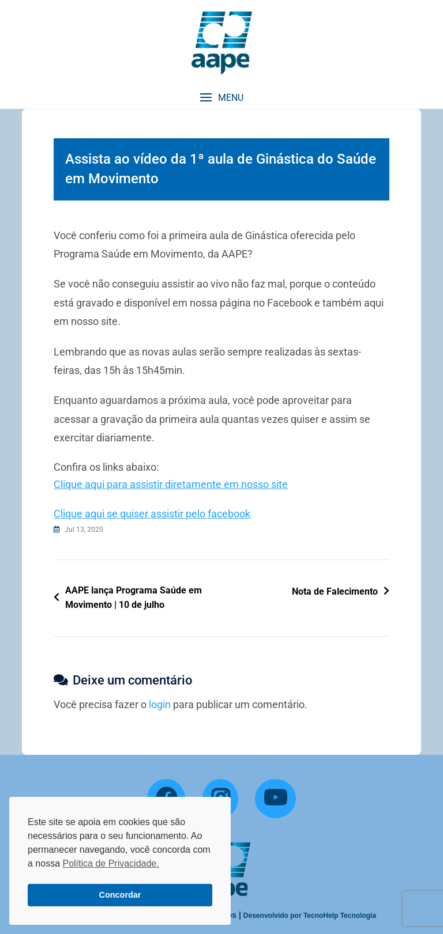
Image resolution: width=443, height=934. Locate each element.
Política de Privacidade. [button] (110, 863)
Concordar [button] (120, 894)
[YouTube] (275, 798)
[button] (221, 97)
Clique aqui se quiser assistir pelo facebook (152, 514)
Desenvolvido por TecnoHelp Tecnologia (309, 916)
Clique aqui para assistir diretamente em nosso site (171, 484)
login (160, 704)
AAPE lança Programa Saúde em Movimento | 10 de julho (133, 598)
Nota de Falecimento (335, 591)
